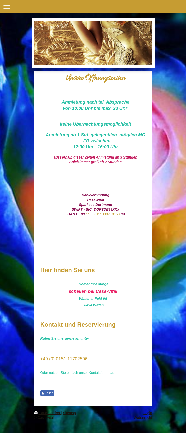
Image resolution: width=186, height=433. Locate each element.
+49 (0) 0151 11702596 (64, 358)
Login (147, 413)
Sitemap (69, 413)
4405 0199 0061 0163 (103, 214)
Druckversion (47, 413)
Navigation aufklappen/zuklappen (93, 6)
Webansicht (143, 418)
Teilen (47, 393)
